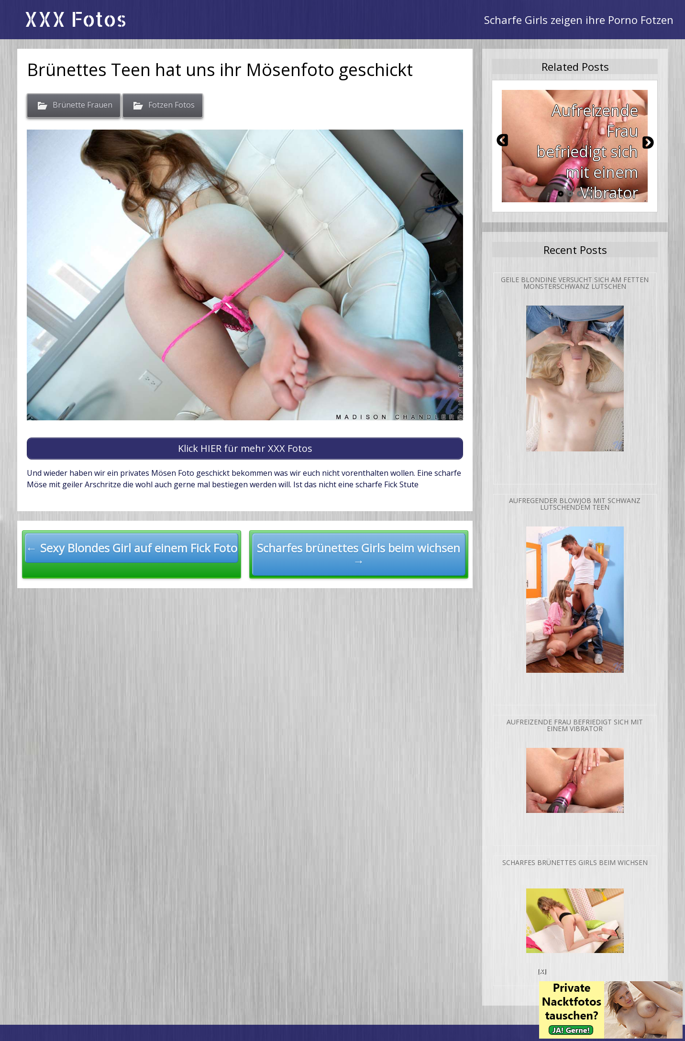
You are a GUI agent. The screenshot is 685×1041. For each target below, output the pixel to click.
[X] (541, 971)
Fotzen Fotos (171, 105)
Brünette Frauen (82, 105)
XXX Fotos (75, 19)
